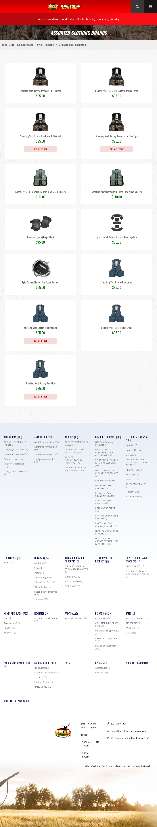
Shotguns (41, 599)
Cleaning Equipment (108, 437)
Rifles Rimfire (42, 587)
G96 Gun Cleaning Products (104, 443)
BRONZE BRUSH (74, 581)
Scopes (40, 677)
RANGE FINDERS (44, 686)
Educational (12, 558)
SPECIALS (101, 672)
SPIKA (131, 454)
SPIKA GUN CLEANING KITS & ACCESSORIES (106, 463)
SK (67, 663)
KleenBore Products (106, 480)
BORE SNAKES (135, 566)
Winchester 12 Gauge (17, 701)
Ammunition (43, 437)
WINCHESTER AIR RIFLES (138, 663)
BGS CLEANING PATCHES (103, 502)
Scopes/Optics (45, 663)
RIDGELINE (133, 623)
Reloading (103, 613)
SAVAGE (39, 568)
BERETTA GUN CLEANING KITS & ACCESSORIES (104, 452)
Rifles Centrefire (44, 582)
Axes (7, 618)
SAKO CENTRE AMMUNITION (17, 664)
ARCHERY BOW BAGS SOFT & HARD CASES (77, 469)
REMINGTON (134, 470)
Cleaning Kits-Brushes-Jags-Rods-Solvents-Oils (137, 574)
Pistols (39, 572)
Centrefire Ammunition (45, 448)
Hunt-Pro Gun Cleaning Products (106, 532)
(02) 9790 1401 (116, 723)
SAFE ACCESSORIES (137, 618)
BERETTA (132, 479)
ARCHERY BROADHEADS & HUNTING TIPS (74, 460)
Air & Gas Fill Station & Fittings (15, 443)
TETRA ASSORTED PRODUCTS (103, 560)
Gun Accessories (14, 459)
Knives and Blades (16, 613)
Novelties (41, 613)
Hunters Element (135, 450)
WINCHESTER (134, 474)
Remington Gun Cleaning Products (105, 494)
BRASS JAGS (72, 576)
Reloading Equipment (105, 647)
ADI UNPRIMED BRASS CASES (106, 624)
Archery (71, 437)
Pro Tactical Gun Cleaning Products (106, 524)
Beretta (131, 445)
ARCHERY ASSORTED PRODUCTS (75, 451)
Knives (9, 628)
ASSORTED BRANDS (46, 45)
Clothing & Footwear (22, 45)
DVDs (8, 563)
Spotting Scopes (43, 682)
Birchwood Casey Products (104, 487)
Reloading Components (107, 640)
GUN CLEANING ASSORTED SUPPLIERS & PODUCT (106, 541)
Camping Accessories (16, 449)
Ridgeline (133, 491)
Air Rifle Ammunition (46, 442)
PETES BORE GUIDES (106, 509)
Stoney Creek (134, 496)
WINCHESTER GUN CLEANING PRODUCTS (106, 473)
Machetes (10, 632)
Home (5, 45)
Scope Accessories (46, 672)
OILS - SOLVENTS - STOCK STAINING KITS (76, 569)
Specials (101, 663)
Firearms (41, 558)
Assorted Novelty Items (46, 620)
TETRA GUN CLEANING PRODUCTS (75, 560)
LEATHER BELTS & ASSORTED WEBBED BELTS (136, 462)
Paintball (71, 613)
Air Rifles (40, 563)
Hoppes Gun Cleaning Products (136, 560)
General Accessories (16, 454)
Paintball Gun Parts (75, 618)
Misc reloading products (107, 632)
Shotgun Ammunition (44, 460)
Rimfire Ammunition (46, 454)
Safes (131, 613)
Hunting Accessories (14, 465)
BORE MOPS (72, 586)
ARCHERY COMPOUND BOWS (76, 443)
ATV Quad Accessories (15, 473)
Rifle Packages (43, 577)
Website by (139, 766)
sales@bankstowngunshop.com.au (126, 731)
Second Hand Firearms (45, 593)
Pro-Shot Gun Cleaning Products (106, 517)
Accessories (13, 437)
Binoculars (41, 668)
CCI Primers (102, 618)
